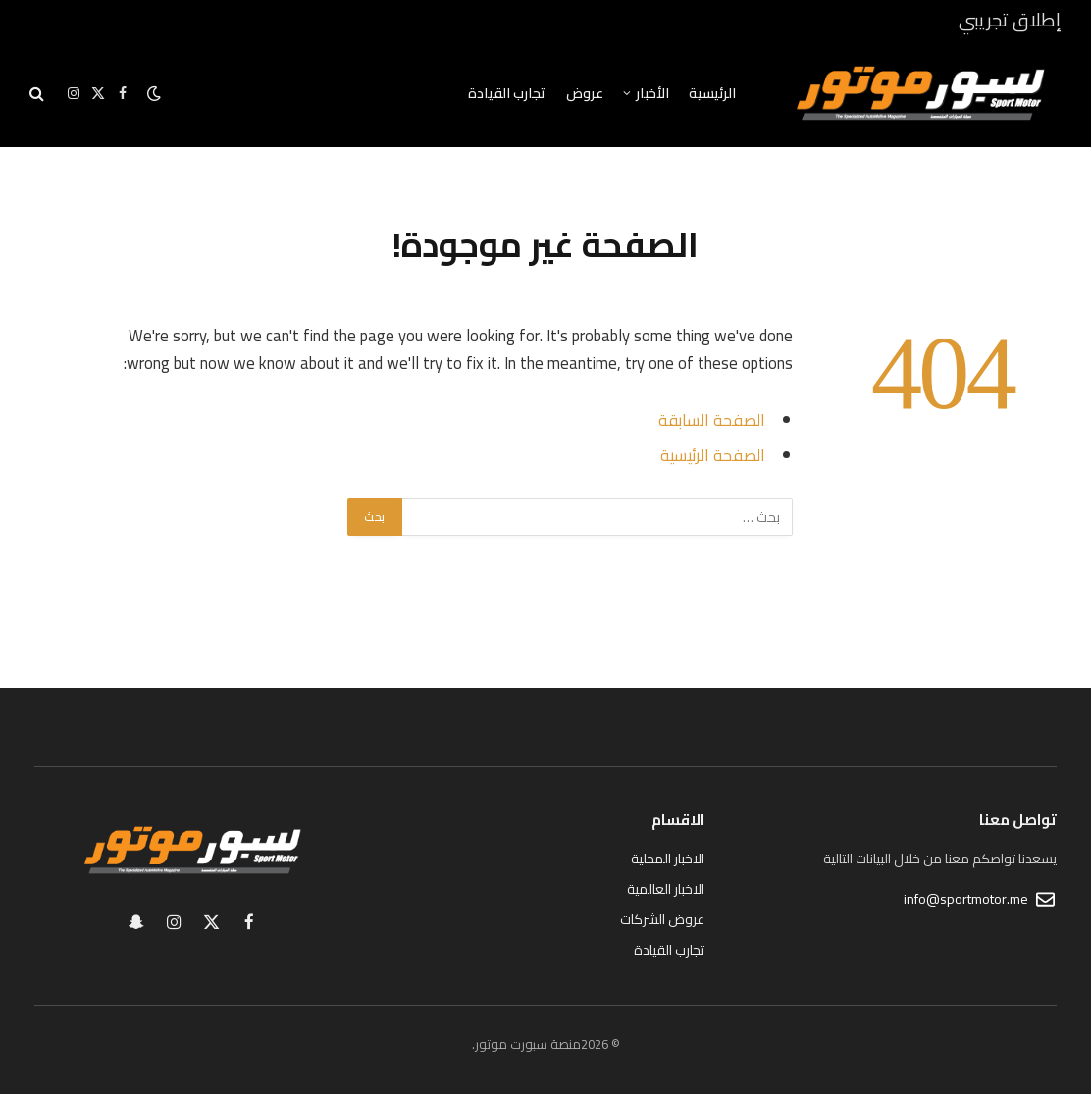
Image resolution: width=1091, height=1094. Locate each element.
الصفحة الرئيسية (712, 455)
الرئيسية (712, 93)
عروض (584, 93)
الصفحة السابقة (711, 419)
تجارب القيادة (507, 93)
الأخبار (652, 93)
